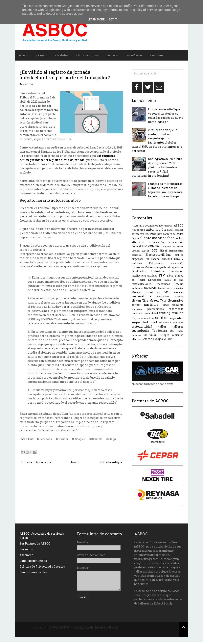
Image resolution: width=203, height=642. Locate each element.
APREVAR (168, 225)
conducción (176, 242)
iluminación (139, 271)
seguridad (176, 318)
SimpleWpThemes (132, 627)
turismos (136, 335)
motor (170, 288)
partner (136, 304)
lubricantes (155, 279)
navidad (178, 292)
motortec (178, 288)
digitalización (176, 250)
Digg (111, 439)
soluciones (178, 322)
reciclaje (137, 313)
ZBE (170, 339)
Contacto (156, 55)
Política (165, 304)
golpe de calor (164, 267)
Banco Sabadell (175, 229)
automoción (156, 229)
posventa (177, 304)
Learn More (95, 19)
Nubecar (112, 55)
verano (149, 339)
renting (164, 313)
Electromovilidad (158, 254)
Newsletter (134, 55)
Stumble (95, 439)
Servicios (61, 55)
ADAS (135, 225)
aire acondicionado (151, 225)
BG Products (153, 234)
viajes (159, 339)
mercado (150, 288)
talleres (177, 326)
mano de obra (174, 279)
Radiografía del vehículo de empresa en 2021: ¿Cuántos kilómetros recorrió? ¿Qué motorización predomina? (157, 167)
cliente (145, 237)
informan (49, 139)
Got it (112, 19)
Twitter (62, 439)
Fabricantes (156, 263)
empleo (178, 254)
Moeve (161, 288)
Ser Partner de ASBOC (35, 543)
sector (28, 84)
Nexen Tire (140, 300)
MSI (166, 292)
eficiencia (137, 254)
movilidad (152, 292)
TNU (171, 330)
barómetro (138, 233)
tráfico (180, 330)
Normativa (175, 300)
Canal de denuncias (33, 561)
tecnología (140, 330)
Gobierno (151, 267)
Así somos (138, 229)
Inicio (75, 462)
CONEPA (154, 246)
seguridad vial (144, 322)
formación (138, 267)
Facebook (44, 439)
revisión (177, 313)
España (155, 258)
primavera (137, 309)
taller (162, 326)
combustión (156, 242)
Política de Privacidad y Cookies (42, 566)
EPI (147, 258)
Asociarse (26, 555)
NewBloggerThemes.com (90, 632)
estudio (167, 259)
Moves (136, 292)
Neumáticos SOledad (170, 296)
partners (151, 304)
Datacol (136, 250)
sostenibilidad (142, 326)
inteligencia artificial (144, 275)
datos (145, 250)
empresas (138, 258)
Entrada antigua (111, 462)
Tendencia (159, 331)
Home (23, 55)
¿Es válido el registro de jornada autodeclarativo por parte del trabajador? (65, 75)
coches (168, 237)
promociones (155, 308)
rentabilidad (151, 313)
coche (157, 237)
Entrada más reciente (36, 462)
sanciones (149, 318)
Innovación (176, 271)
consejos (177, 246)
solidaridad (165, 322)
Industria (158, 271)
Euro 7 (178, 258)
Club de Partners (87, 55)
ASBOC (40, 55)
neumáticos (141, 296)
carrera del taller (173, 233)
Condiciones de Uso (33, 572)
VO (165, 339)
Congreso (166, 246)
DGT (154, 250)
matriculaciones (141, 283)
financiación (176, 263)
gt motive (177, 267)
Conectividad (139, 246)
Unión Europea (159, 334)
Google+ (78, 439)
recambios (176, 309)
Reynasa (137, 318)
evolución (137, 263)
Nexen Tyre (158, 300)
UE (145, 334)
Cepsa (135, 238)
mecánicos (163, 283)
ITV (162, 275)
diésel (163, 250)
